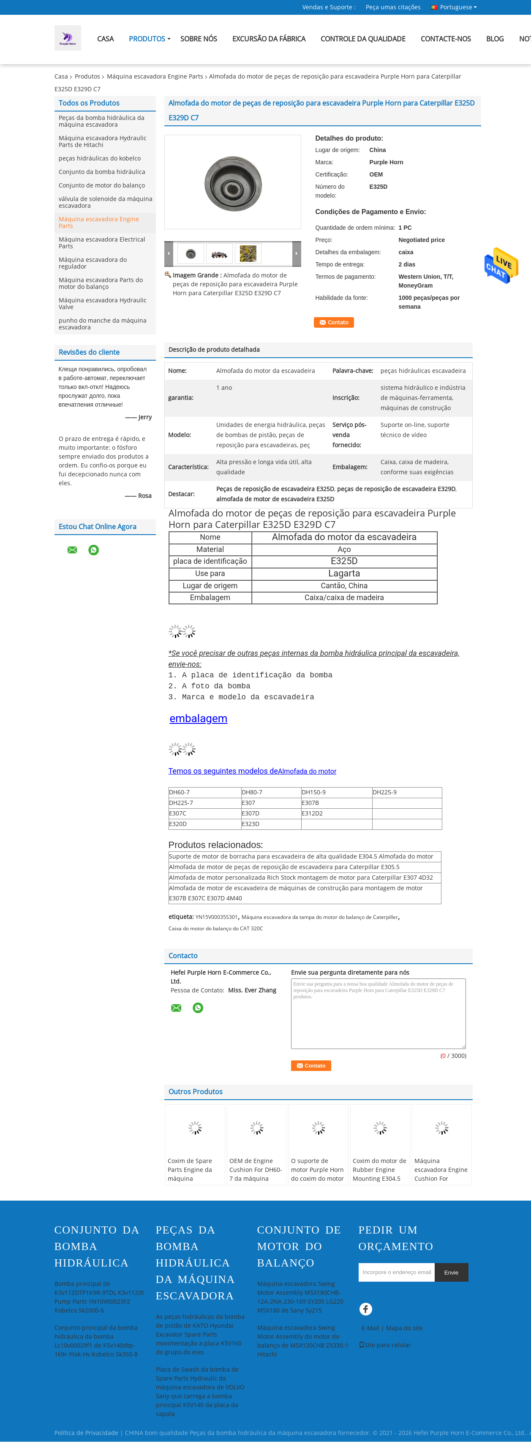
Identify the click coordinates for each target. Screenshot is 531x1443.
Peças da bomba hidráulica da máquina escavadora (101, 121)
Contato (338, 322)
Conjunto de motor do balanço (102, 185)
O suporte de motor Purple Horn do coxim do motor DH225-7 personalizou (317, 1180)
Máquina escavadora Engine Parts (155, 76)
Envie (451, 1274)
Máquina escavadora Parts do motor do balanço (101, 284)
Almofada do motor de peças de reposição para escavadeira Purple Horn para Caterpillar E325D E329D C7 (235, 284)
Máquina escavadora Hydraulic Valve (103, 304)
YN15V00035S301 (217, 918)
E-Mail (370, 1329)
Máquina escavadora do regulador (93, 263)
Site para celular (385, 1346)
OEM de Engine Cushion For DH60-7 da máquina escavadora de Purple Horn (255, 1180)
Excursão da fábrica (268, 39)
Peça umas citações (393, 7)
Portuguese (458, 7)
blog (495, 39)
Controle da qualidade (363, 39)
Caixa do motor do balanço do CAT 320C (216, 930)
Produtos (147, 39)
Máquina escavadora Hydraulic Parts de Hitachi (103, 142)
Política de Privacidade (86, 1434)
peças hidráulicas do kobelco (100, 158)
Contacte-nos (446, 39)
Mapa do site (404, 1329)
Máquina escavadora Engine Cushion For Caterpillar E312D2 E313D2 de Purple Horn (441, 1184)
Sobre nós (198, 39)
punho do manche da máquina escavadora (103, 324)
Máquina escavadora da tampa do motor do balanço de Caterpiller (320, 918)
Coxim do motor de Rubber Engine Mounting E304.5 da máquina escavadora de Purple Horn (379, 1184)
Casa (105, 39)
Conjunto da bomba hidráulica (102, 172)
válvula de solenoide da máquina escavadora (105, 202)
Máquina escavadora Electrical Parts (102, 243)
